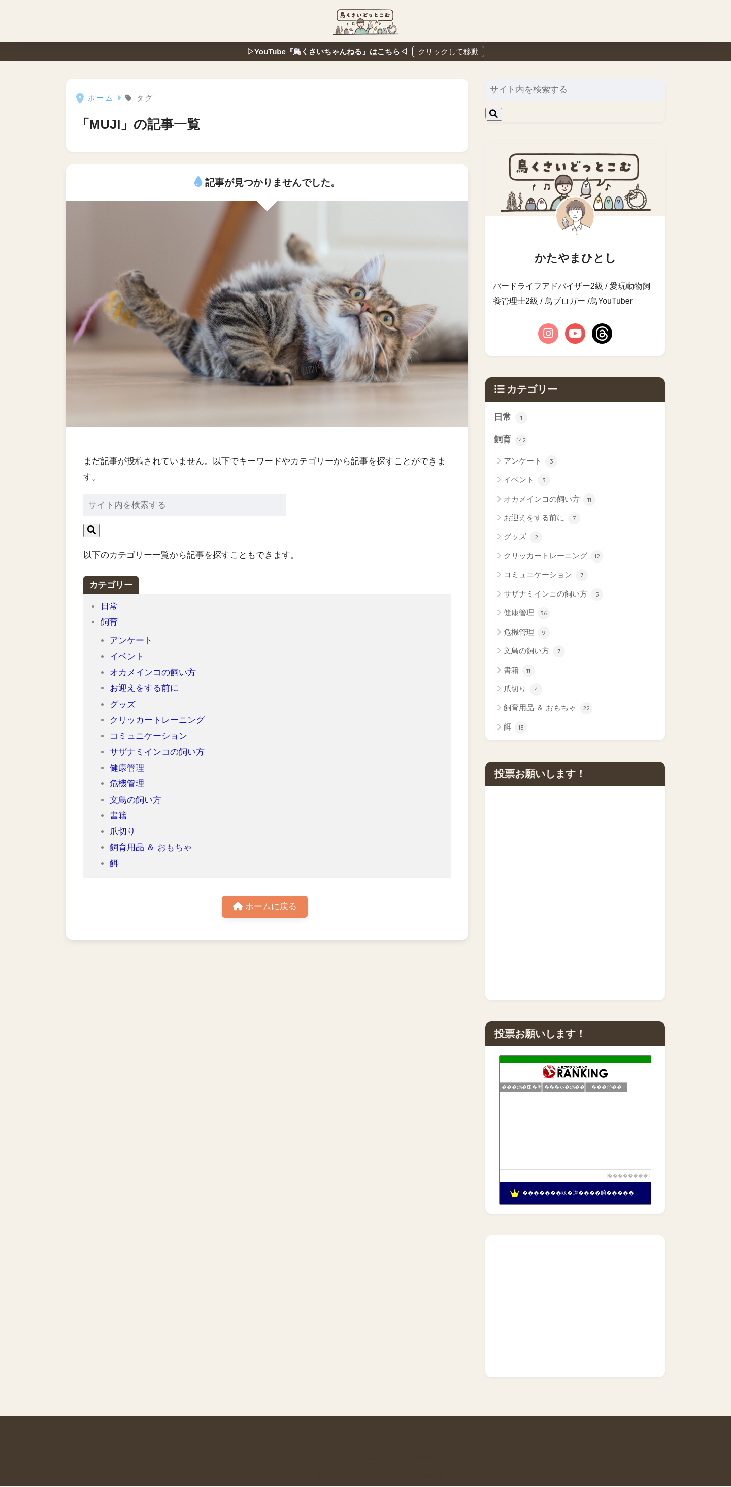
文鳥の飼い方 (135, 800)
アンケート (131, 640)
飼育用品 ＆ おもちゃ (151, 847)
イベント (127, 657)
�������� (628, 1176)
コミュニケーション (148, 736)
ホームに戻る (265, 907)
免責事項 (381, 1457)
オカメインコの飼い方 (153, 672)
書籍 (118, 815)
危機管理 (127, 783)
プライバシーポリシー (319, 1457)
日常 (109, 606)
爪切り (123, 831)
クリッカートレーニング (157, 720)
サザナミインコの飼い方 (157, 752)
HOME (365, 1435)
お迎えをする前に (144, 688)
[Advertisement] (575, 1307)
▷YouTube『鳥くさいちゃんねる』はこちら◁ (328, 51)
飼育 (109, 622)
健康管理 (127, 768)
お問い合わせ (427, 1457)
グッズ (123, 704)
